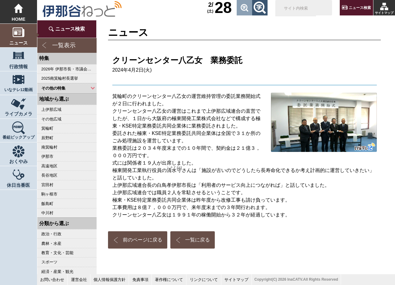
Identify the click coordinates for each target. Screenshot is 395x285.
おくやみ (18, 161)
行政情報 (18, 66)
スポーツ (49, 262)
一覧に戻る (197, 239)
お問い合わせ (52, 279)
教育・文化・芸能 (57, 252)
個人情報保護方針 (110, 279)
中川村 (47, 213)
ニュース (18, 42)
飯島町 (47, 203)
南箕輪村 (49, 147)
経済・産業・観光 (57, 271)
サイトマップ (384, 13)
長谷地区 (49, 175)
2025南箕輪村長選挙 (59, 78)
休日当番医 (18, 185)
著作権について (169, 279)
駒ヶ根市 (49, 194)
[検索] (295, 8)
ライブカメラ (18, 113)
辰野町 (47, 138)
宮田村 (47, 184)
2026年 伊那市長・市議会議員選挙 (69, 69)
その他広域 (51, 119)
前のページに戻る (142, 239)
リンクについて (204, 279)
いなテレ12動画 (18, 89)
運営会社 (79, 279)
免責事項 (140, 279)
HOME (18, 19)
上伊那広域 (51, 109)
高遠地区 (49, 166)
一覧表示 (64, 45)
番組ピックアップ (18, 137)
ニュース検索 (360, 8)
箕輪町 (47, 128)
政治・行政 (51, 234)
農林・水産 (51, 243)
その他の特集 (53, 88)
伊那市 (47, 156)
